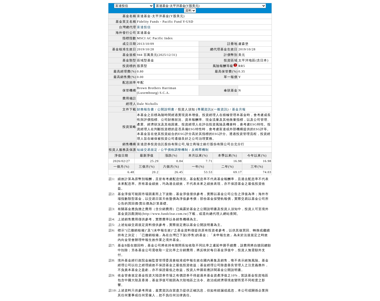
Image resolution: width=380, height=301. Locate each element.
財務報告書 (145, 109)
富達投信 (144, 27)
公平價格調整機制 (174, 150)
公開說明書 (165, 109)
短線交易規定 (147, 150)
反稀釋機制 (200, 150)
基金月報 (239, 109)
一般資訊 (220, 109)
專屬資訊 (204, 109)
